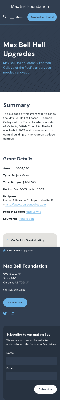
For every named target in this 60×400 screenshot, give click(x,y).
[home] (4, 250)
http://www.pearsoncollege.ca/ (25, 204)
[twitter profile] (5, 314)
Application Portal (42, 17)
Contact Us (15, 302)
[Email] (31, 376)
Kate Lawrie (33, 212)
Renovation (26, 219)
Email (9, 368)
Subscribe (45, 389)
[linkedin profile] (12, 314)
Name (10, 353)
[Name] (31, 361)
